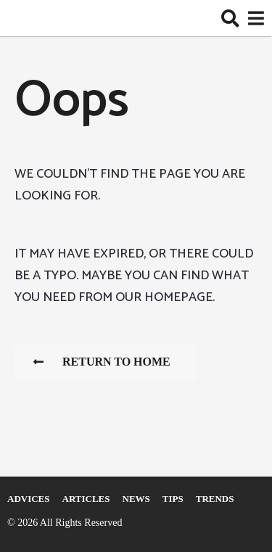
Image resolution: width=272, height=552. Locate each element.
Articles (86, 498)
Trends (215, 498)
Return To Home (101, 361)
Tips (173, 498)
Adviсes (28, 498)
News (136, 498)
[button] (230, 18)
